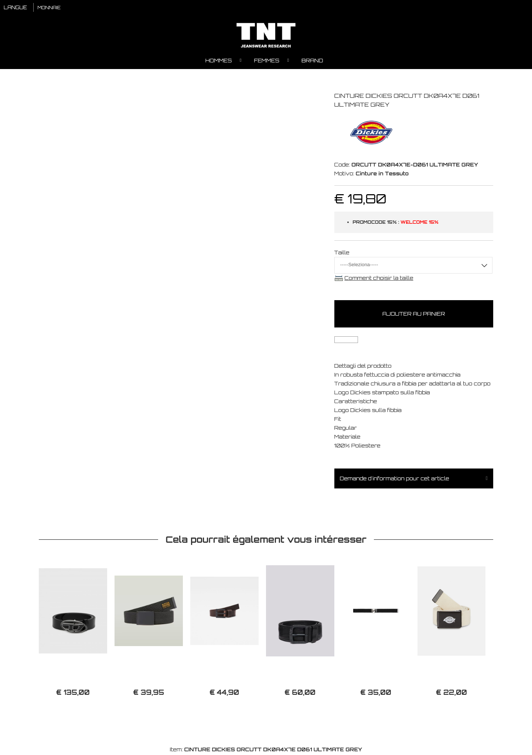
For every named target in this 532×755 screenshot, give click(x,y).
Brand (312, 61)
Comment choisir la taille (378, 278)
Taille (341, 253)
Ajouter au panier (413, 315)
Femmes (266, 61)
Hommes (218, 61)
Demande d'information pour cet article (394, 479)
